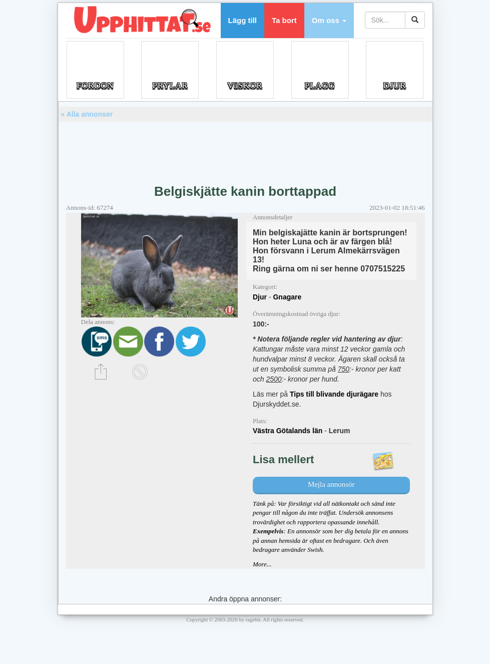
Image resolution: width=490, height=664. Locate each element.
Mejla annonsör (331, 484)
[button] (329, 20)
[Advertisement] (245, 149)
